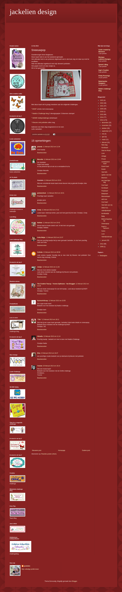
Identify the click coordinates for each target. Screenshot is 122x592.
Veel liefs (104, 172)
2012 (102, 244)
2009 (102, 246)
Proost (103, 159)
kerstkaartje (105, 213)
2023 (102, 100)
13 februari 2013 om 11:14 (51, 336)
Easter (103, 169)
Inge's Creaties (103, 70)
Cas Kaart (104, 185)
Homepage (61, 450)
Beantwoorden (42, 153)
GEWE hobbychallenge (40, 118)
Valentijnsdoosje (106, 237)
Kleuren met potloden (40, 122)
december (105, 122)
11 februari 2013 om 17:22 (50, 210)
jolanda (39, 147)
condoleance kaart (105, 162)
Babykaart (104, 193)
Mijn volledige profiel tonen (30, 569)
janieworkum (42, 193)
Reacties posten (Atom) (48, 454)
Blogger (74, 581)
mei (103, 134)
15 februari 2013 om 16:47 (49, 353)
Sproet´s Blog (103, 64)
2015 (102, 114)
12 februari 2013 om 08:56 (51, 252)
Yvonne (39, 366)
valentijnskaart (106, 210)
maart (104, 139)
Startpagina (103, 255)
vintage (103, 156)
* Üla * (39, 319)
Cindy (39, 210)
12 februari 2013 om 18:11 (50, 319)
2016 (102, 111)
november (105, 125)
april (103, 137)
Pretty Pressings (104, 76)
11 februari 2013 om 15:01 (52, 180)
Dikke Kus (104, 208)
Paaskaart (104, 191)
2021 (102, 106)
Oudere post (86, 450)
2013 (102, 120)
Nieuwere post (36, 450)
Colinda (40, 252)
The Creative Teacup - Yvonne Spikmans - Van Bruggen (56, 284)
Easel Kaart (105, 166)
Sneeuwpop (105, 223)
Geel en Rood (105, 150)
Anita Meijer (41, 237)
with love (104, 199)
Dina (38, 353)
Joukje (39, 267)
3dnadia (40, 336)
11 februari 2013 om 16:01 (55, 193)
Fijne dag (104, 145)
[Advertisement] (61, 431)
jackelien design (33, 12)
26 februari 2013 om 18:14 (51, 366)
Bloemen (104, 178)
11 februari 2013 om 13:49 (52, 159)
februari (104, 142)
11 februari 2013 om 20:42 (51, 223)
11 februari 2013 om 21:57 (54, 237)
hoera (103, 231)
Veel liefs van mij (106, 205)
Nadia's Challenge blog (40, 113)
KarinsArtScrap (42, 300)
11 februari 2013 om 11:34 (51, 147)
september (105, 131)
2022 (102, 103)
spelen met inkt (106, 175)
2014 (102, 117)
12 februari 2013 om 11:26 (51, 267)
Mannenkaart (105, 196)
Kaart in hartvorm (105, 227)
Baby (103, 216)
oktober (104, 128)
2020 (102, 109)
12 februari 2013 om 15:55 (57, 300)
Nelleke (39, 223)
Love (103, 153)
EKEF (34, 109)
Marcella (40, 159)
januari (104, 240)
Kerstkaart (104, 147)
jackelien (27, 566)
